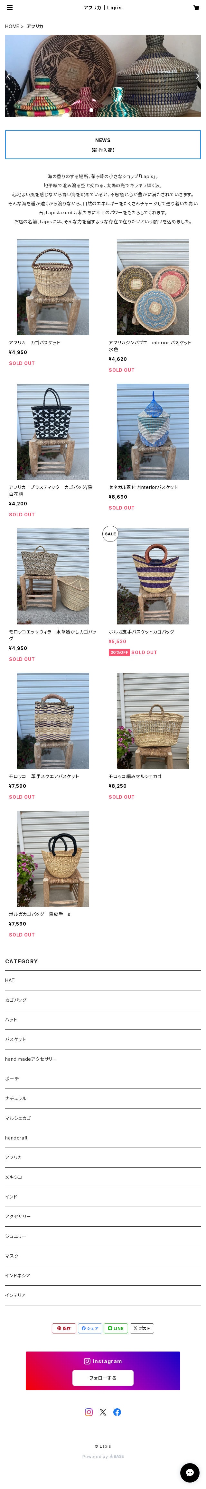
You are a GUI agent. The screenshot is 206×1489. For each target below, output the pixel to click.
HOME (12, 26)
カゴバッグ (16, 1000)
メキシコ (14, 1177)
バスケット (15, 1039)
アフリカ (13, 1157)
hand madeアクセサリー (31, 1059)
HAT (10, 980)
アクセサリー (18, 1216)
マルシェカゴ (18, 1118)
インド (11, 1197)
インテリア (15, 1295)
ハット (11, 1019)
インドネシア (18, 1275)
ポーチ (12, 1078)
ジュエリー (16, 1236)
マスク (11, 1256)
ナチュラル (16, 1098)
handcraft (16, 1137)
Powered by (103, 1456)
